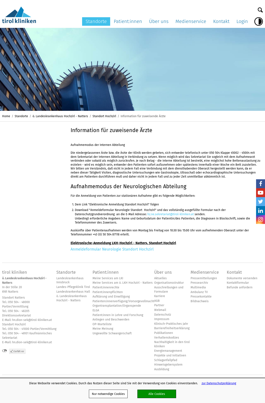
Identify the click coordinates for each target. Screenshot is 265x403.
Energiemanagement (168, 351)
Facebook (260, 183)
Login (242, 21)
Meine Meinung (103, 329)
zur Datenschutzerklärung (219, 383)
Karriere (159, 296)
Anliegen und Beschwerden (111, 320)
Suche (260, 9)
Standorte (96, 21)
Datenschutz (162, 315)
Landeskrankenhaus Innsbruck (70, 280)
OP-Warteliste (102, 324)
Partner (159, 305)
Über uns (159, 21)
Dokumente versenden (242, 278)
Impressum (161, 319)
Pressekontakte (201, 297)
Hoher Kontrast (258, 21)
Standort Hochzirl (104, 116)
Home (6, 116)
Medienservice (190, 21)
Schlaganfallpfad (165, 360)
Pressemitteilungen (204, 278)
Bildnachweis (200, 301)
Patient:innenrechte (106, 287)
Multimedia (198, 287)
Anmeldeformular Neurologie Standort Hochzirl (112, 249)
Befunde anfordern (239, 287)
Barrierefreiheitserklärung (171, 328)
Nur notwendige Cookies (108, 394)
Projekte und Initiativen (170, 355)
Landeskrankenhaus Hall (73, 292)
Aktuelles (160, 278)
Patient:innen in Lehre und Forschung (118, 315)
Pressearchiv (199, 283)
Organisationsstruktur (169, 283)
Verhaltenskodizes (166, 338)
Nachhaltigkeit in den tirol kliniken (172, 344)
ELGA (96, 310)
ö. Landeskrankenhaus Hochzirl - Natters (60, 116)
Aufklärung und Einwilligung (111, 297)
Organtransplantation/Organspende (117, 306)
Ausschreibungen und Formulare (168, 289)
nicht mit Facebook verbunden (4, 351)
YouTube (260, 192)
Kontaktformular (238, 283)
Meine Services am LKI (108, 278)
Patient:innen (128, 21)
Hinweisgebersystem (168, 365)
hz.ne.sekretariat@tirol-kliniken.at (170, 214)
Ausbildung (161, 369)
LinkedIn (260, 210)
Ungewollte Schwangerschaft (112, 333)
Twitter (260, 201)
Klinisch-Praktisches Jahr (171, 324)
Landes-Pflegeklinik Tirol (73, 287)
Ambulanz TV (199, 292)
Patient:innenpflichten (108, 292)
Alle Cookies (156, 394)
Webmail (160, 310)
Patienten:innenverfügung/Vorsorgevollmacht (123, 301)
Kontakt (221, 21)
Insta (260, 219)
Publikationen (163, 333)
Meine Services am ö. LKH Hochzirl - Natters (123, 283)
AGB (157, 301)
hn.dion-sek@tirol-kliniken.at (32, 320)
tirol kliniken (14, 272)
